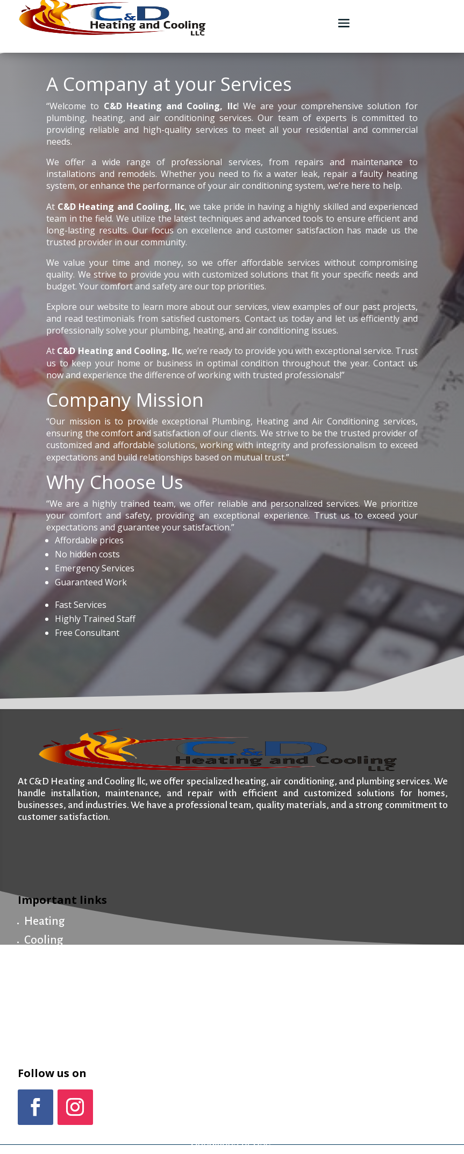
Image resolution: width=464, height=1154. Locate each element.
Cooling (43, 940)
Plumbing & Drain (69, 959)
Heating (44, 921)
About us (46, 997)
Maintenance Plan (69, 978)
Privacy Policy (370, 1131)
